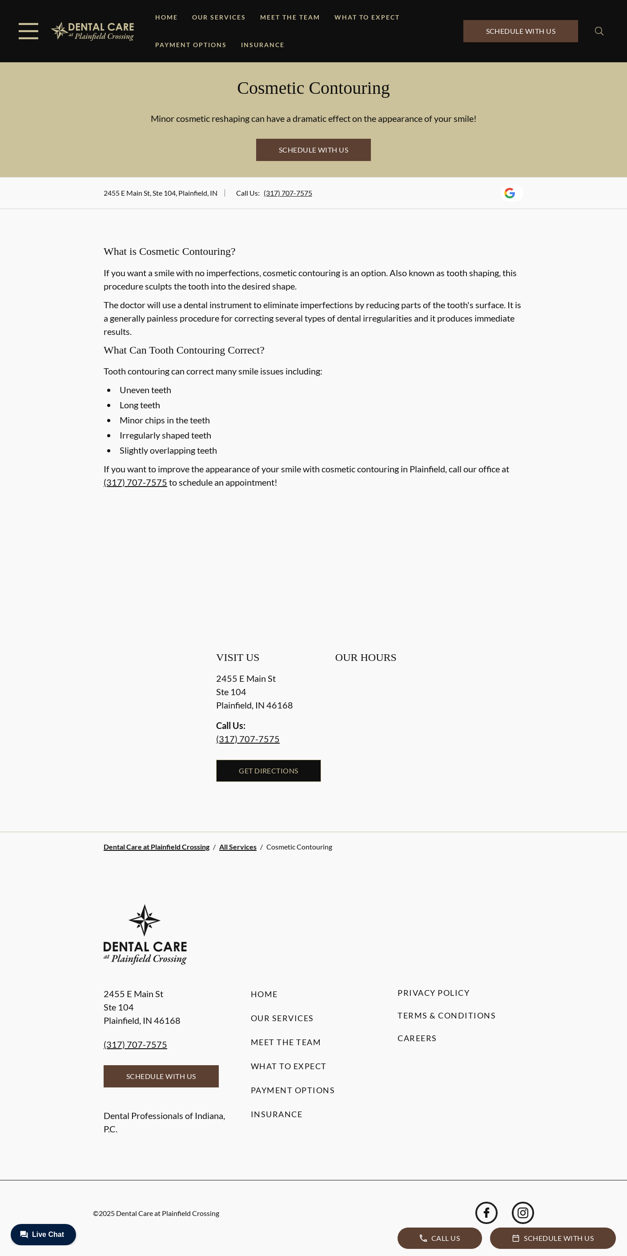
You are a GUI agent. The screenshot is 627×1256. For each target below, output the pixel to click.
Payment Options (191, 44)
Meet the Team (290, 17)
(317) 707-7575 (288, 193)
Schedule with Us (521, 31)
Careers (417, 1038)
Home (166, 17)
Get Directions (268, 770)
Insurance (263, 44)
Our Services (219, 17)
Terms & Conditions (447, 1015)
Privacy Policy (434, 993)
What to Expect (367, 17)
